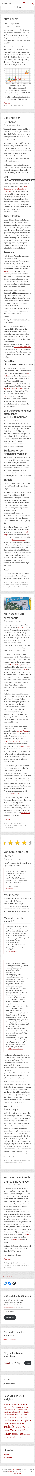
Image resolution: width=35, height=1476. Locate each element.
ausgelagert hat (13, 793)
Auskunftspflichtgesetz (12, 741)
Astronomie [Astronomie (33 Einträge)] (22, 1404)
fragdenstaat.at (25, 746)
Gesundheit (25, 582)
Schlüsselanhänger (19, 540)
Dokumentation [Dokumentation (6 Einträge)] (8, 1409)
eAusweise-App (9, 271)
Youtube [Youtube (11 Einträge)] (27, 1434)
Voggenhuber (17, 1239)
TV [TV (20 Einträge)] (22, 1427)
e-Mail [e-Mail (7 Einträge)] (14, 1410)
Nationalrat (20, 1263)
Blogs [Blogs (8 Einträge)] (9, 1407)
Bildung (15, 1160)
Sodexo (24, 670)
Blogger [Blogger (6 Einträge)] (6, 1407)
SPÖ (5, 1267)
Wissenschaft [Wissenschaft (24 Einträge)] (17, 1434)
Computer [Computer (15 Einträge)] (16, 1407)
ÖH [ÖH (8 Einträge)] (4, 1438)
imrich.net (6, 3)
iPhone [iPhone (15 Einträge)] (24, 1414)
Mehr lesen (8, 103)
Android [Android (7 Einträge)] (6, 1404)
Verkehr (6, 587)
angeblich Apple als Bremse (13, 389)
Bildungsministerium (15, 1049)
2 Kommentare (8, 828)
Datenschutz (8, 1454)
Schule (20, 1163)
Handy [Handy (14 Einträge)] (26, 1412)
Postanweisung (15, 664)
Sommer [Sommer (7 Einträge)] (19, 1423)
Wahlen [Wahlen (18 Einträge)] (25, 1430)
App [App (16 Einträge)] (10, 1404)
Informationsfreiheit (19, 823)
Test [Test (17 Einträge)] (19, 1427)
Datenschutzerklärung (9, 1307)
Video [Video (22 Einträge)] (13, 1430)
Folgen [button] (28, 1363)
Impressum (8, 1458)
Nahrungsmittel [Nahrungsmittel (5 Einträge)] (20, 1417)
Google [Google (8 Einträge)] (16, 1412)
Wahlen (9, 1267)
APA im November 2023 (22, 347)
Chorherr (27, 1234)
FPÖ (29, 1160)
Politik (15, 105)
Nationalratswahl (9, 1265)
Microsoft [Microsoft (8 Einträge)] (13, 1417)
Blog (7, 105)
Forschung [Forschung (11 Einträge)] (7, 1412)
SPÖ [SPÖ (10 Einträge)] (23, 1423)
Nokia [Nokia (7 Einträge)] (25, 1417)
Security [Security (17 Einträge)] (15, 1420)
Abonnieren (10, 1317)
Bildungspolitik (23, 1160)
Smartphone (19, 584)
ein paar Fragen (22, 731)
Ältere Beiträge (7, 1276)
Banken (15, 582)
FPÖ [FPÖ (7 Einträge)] (13, 1412)
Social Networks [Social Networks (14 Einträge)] (10, 1423)
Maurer (19, 1232)
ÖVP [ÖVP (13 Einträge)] (19, 1438)
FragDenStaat (25, 813)
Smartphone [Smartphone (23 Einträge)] (25, 1420)
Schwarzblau (7, 1165)
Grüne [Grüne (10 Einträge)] (21, 1412)
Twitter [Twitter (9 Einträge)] (26, 1427)
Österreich (7, 584)
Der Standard (12, 951)
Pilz (22, 1265)
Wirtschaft (21, 105)
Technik (25, 584)
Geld (19, 582)
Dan (18, 26)
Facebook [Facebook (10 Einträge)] (25, 1410)
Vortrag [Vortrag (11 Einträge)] (18, 1430)
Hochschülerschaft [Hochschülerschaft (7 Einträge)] (9, 1414)
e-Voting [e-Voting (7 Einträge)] (19, 1410)
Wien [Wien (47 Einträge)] (7, 1433)
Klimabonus (22, 627)
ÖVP (11, 1163)
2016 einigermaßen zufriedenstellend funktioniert (15, 188)
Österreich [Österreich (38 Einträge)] (12, 1437)
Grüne (15, 1263)
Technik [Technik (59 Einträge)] (9, 1426)
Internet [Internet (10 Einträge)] (17, 1414)
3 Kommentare (24, 587)
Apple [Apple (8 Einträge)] (14, 1404)
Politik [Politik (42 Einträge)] (7, 1420)
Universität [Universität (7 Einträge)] (7, 1430)
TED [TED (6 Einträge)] (15, 1427)
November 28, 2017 (12, 888)
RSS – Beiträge (10, 1340)
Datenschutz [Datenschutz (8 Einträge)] (24, 1407)
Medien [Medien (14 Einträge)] (7, 1417)
